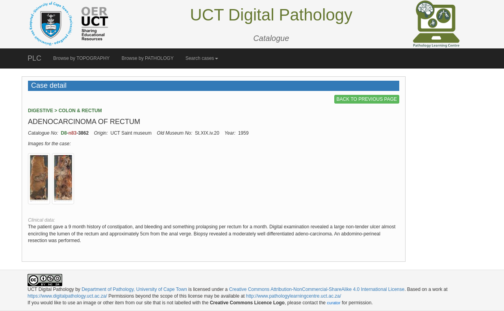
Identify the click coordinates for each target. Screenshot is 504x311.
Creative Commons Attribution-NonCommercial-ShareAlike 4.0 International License (317, 289)
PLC (34, 58)
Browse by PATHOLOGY (148, 58)
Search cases (201, 58)
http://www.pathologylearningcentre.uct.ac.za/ (293, 296)
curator (333, 302)
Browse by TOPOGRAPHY (81, 58)
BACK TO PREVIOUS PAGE (367, 99)
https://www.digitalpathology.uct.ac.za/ (67, 296)
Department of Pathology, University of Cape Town (134, 289)
